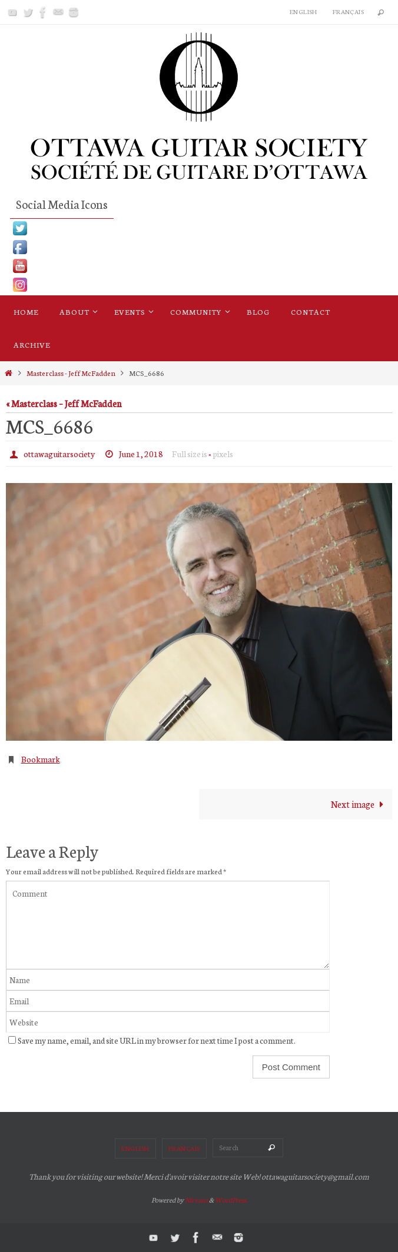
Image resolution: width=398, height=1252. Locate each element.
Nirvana (196, 1199)
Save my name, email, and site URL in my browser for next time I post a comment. (157, 1040)
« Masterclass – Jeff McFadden (63, 403)
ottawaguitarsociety (59, 453)
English (303, 11)
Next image (360, 803)
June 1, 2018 (141, 453)
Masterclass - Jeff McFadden (70, 373)
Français (348, 11)
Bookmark (40, 759)
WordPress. (231, 1199)
